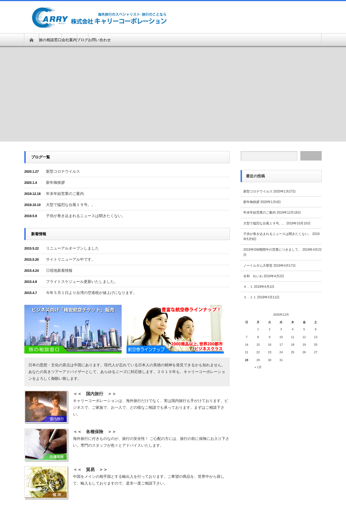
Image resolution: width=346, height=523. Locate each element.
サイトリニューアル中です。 (70, 259)
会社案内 (69, 40)
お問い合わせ (99, 40)
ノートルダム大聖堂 (257, 265)
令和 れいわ (253, 276)
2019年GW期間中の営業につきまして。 (272, 249)
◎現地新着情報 (59, 270)
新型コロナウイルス (63, 171)
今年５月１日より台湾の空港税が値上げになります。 (91, 292)
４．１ (248, 287)
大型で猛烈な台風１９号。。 (70, 204)
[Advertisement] (258, 17)
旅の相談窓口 (50, 40)
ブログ (82, 40)
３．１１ (249, 297)
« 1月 (258, 367)
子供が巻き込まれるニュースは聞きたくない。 (85, 216)
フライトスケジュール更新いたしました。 (82, 281)
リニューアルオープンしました (72, 248)
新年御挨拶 (55, 182)
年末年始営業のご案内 (65, 193)
